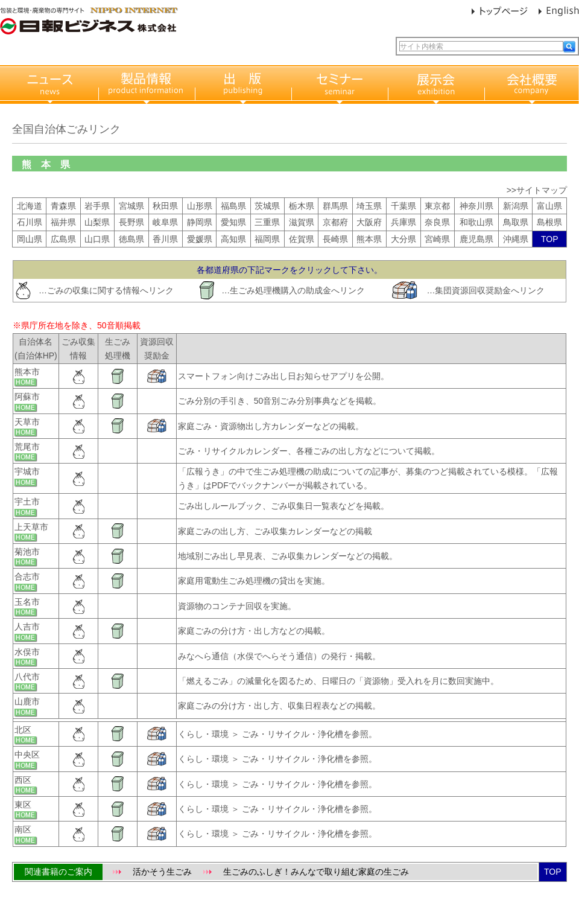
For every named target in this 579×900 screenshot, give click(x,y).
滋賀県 (301, 222)
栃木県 (301, 206)
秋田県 (165, 206)
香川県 (165, 239)
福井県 (63, 222)
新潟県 (515, 206)
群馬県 (335, 206)
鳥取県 (515, 222)
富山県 (549, 206)
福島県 (233, 206)
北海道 (29, 206)
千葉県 (403, 206)
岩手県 (97, 206)
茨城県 (267, 206)
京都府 (335, 222)
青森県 (63, 206)
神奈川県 (476, 206)
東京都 (437, 206)
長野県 (131, 222)
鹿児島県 (476, 239)
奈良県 (437, 222)
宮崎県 (437, 239)
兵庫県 (403, 222)
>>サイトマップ (537, 190)
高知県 (233, 239)
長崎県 (335, 239)
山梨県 (97, 222)
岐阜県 (165, 222)
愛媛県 (199, 239)
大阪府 (369, 222)
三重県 (267, 222)
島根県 (549, 222)
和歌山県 (476, 222)
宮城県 (131, 206)
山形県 (199, 206)
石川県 (29, 222)
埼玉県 (369, 206)
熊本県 (369, 239)
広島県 (63, 239)
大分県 (403, 239)
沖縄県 (515, 239)
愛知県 (233, 222)
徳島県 (131, 239)
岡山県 (29, 239)
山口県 (97, 239)
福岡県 (267, 239)
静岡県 (199, 222)
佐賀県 (301, 239)
